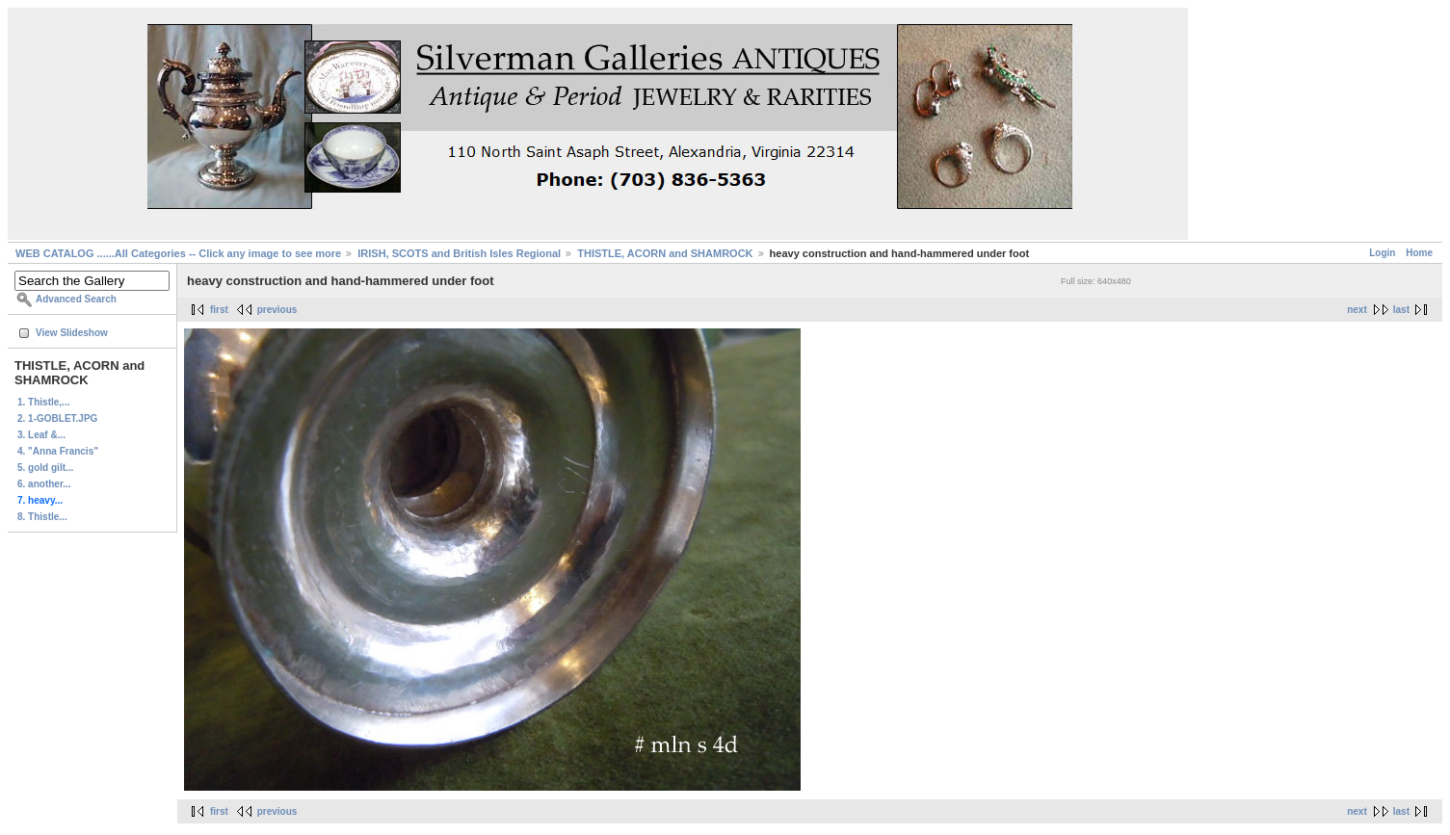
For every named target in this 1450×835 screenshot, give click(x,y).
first (219, 309)
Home (1419, 253)
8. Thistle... (42, 516)
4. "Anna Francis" (57, 451)
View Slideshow (72, 332)
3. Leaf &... (41, 435)
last (1401, 309)
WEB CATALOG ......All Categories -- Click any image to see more (178, 253)
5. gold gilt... (45, 467)
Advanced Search (76, 299)
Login (1382, 253)
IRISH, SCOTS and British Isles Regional (459, 253)
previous (277, 309)
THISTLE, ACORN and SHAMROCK (664, 253)
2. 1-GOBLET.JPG (57, 418)
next (1357, 309)
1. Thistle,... (43, 402)
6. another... (44, 484)
